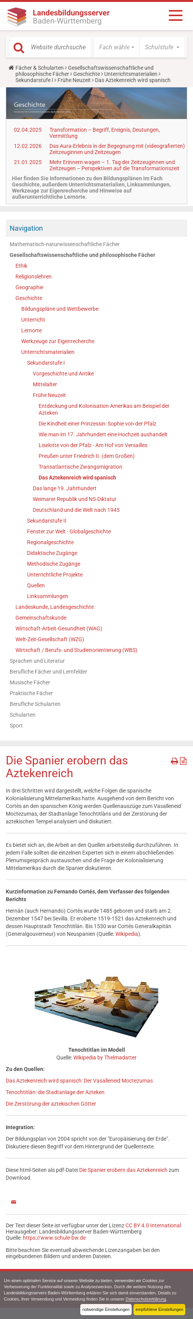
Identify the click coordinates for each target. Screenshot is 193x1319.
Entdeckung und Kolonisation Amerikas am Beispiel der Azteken (104, 409)
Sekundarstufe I (34, 80)
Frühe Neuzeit (74, 80)
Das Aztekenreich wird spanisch (77, 477)
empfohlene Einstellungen (159, 1309)
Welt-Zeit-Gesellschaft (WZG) (49, 639)
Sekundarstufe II (46, 521)
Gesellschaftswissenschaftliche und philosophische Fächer (82, 255)
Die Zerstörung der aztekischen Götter (51, 1104)
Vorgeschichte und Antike (63, 373)
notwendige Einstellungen (106, 1309)
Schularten (23, 715)
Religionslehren (33, 276)
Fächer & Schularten (39, 68)
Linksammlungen (47, 596)
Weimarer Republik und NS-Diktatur (75, 499)
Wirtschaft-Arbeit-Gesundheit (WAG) (58, 628)
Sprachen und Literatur (37, 661)
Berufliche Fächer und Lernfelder (48, 672)
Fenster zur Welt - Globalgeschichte (69, 531)
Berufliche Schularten (35, 704)
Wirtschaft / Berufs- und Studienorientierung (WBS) (76, 650)
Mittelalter (45, 384)
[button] (117, 47)
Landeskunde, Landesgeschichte (54, 607)
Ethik (21, 266)
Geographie (29, 287)
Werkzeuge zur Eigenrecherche (57, 341)
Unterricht (33, 320)
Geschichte (86, 74)
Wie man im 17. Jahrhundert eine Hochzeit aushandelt (103, 434)
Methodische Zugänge (53, 564)
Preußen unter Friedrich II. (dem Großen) (87, 456)
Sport (16, 725)
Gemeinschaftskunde (40, 618)
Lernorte (31, 330)
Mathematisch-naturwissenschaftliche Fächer (65, 244)
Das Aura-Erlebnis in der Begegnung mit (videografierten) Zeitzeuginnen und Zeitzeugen (117, 149)
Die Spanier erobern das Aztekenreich (123, 1170)
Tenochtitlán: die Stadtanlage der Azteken (55, 1092)
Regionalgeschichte (50, 542)
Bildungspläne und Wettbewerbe (59, 309)
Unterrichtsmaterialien (130, 74)
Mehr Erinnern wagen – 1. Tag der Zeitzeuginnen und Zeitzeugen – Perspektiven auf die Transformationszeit (114, 165)
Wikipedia (126, 934)
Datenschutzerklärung (146, 1299)
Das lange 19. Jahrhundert (64, 488)
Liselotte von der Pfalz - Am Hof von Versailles (93, 445)
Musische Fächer (30, 682)
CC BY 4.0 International (153, 1225)
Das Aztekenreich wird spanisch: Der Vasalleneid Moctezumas (79, 1081)
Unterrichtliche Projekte (55, 575)
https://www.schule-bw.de (54, 1238)
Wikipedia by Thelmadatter (105, 1057)
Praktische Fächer (31, 693)
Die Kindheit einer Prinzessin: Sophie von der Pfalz (97, 424)
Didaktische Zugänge (52, 553)
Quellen (36, 585)
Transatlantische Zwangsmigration (80, 467)
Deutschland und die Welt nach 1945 (76, 510)
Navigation (26, 228)
